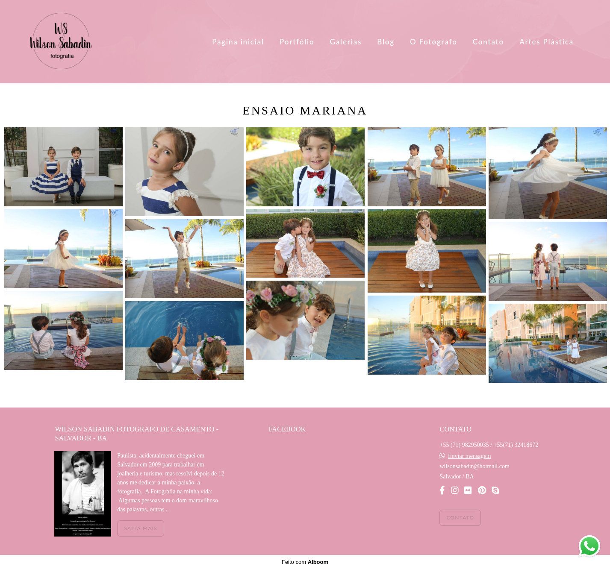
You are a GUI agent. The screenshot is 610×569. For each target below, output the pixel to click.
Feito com (305, 562)
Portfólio (297, 41)
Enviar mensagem (469, 456)
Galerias (346, 41)
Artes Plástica (546, 41)
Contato (488, 41)
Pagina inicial (238, 41)
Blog (386, 41)
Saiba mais (140, 528)
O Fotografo (433, 41)
